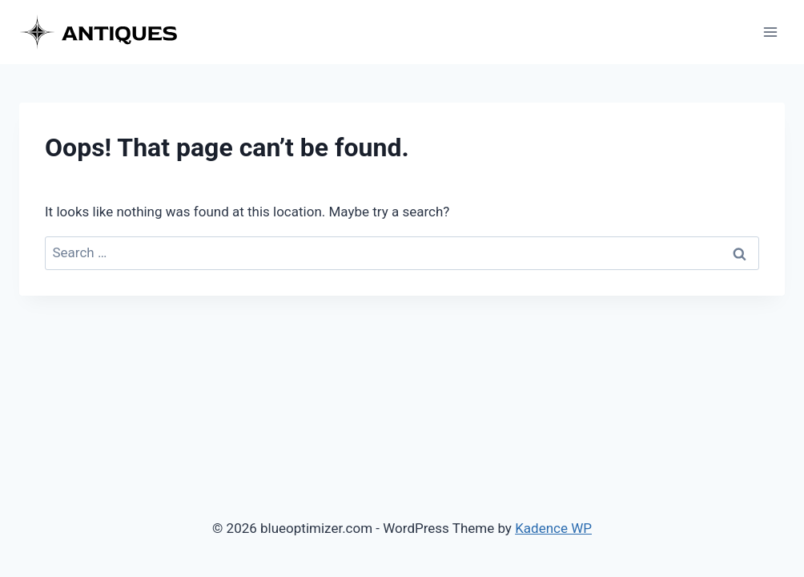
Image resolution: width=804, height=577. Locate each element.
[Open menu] (770, 31)
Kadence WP (553, 528)
